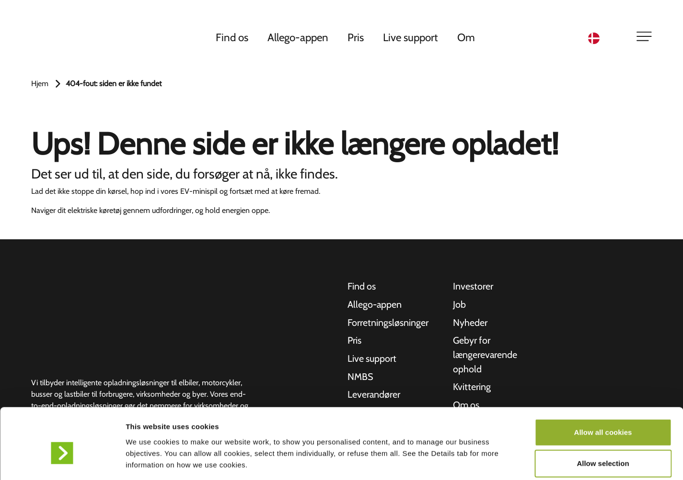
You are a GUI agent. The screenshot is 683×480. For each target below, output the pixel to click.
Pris (356, 38)
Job (459, 305)
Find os (232, 38)
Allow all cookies (603, 385)
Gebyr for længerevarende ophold (485, 355)
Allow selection (603, 417)
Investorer (473, 286)
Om (466, 38)
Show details (503, 461)
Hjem (39, 83)
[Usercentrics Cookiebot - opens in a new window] (62, 461)
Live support (411, 38)
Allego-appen (298, 38)
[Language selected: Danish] (606, 38)
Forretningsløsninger (387, 323)
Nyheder (470, 323)
